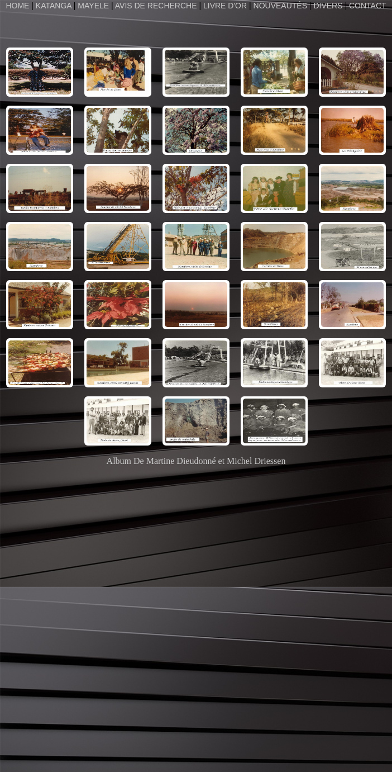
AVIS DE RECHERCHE (156, 5)
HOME (18, 5)
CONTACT (367, 5)
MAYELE (93, 5)
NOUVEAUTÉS (280, 5)
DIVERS (327, 5)
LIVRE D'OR (225, 5)
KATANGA (53, 5)
